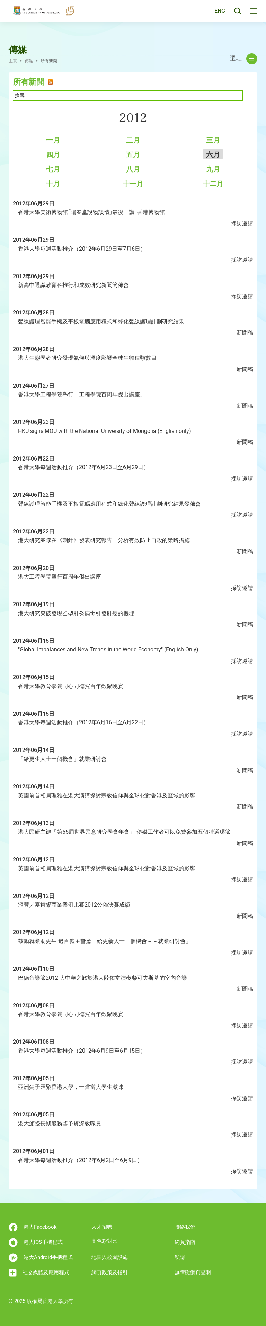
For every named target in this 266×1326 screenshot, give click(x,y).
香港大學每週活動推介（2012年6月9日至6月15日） (82, 1050)
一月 (53, 140)
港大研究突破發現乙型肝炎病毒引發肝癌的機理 (76, 613)
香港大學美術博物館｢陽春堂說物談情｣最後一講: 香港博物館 (91, 212)
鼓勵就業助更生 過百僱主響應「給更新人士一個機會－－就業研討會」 (104, 941)
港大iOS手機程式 (36, 1242)
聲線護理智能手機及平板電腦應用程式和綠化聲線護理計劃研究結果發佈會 (109, 504)
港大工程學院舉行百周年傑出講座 (59, 576)
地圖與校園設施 (109, 1257)
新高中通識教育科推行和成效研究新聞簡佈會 (73, 285)
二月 (133, 140)
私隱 (180, 1257)
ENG (218, 15)
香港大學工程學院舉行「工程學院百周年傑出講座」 (81, 394)
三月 (213, 140)
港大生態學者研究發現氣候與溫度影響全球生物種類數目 (87, 358)
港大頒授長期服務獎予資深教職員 (59, 1123)
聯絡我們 (185, 1227)
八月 (133, 169)
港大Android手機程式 (41, 1257)
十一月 (133, 184)
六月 (213, 155)
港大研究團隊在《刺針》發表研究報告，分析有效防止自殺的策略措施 (104, 540)
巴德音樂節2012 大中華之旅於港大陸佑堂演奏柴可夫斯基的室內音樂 (102, 978)
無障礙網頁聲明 (193, 1272)
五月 (133, 155)
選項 (243, 58)
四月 (53, 155)
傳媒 (29, 61)
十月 (53, 184)
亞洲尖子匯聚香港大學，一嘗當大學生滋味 (70, 1087)
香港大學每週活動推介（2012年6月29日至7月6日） (82, 248)
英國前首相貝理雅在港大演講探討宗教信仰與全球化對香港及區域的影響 (106, 795)
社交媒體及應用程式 (39, 1273)
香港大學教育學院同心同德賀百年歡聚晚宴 (70, 686)
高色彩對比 (104, 1241)
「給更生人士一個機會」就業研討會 (62, 759)
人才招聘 (101, 1227)
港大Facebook (33, 1227)
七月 (53, 169)
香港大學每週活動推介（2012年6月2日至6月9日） (80, 1160)
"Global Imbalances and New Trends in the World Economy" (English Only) (108, 649)
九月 (213, 169)
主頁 (13, 61)
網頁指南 (185, 1242)
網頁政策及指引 (109, 1272)
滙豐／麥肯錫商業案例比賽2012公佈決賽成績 (74, 904)
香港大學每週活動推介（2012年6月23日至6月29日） (83, 467)
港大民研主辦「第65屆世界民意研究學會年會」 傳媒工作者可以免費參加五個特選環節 (124, 832)
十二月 (213, 184)
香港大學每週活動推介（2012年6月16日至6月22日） (83, 722)
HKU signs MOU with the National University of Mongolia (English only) (104, 431)
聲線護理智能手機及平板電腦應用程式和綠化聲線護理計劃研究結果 (101, 321)
